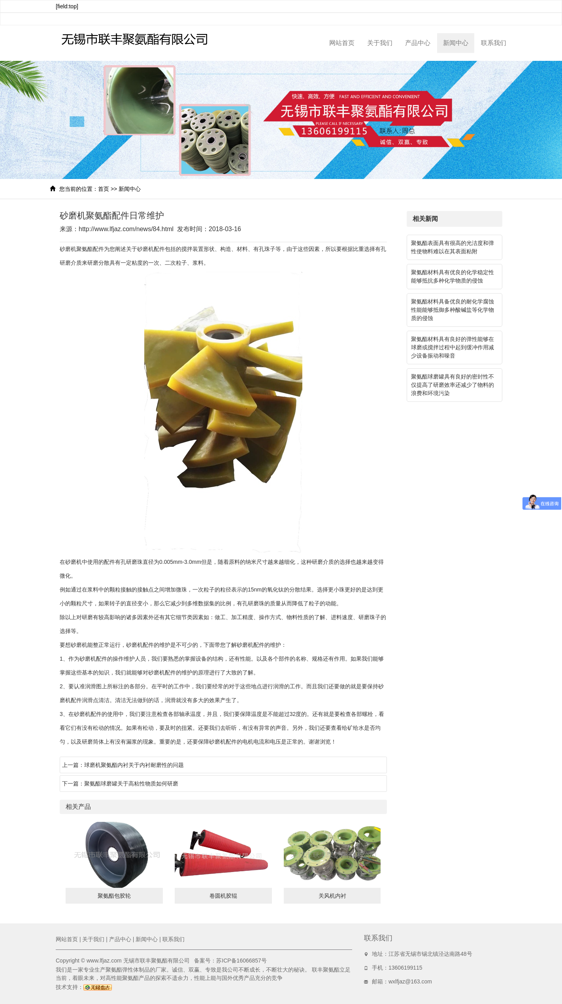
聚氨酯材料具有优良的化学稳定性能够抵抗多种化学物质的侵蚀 (452, 276)
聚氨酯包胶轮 (114, 896)
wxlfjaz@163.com (410, 981)
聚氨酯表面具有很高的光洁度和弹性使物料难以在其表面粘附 (452, 247)
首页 (103, 189)
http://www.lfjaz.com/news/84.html (126, 229)
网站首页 (342, 43)
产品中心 (417, 43)
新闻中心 (455, 43)
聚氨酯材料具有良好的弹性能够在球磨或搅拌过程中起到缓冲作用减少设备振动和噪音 (452, 347)
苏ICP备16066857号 (241, 960)
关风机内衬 (332, 896)
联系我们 (493, 43)
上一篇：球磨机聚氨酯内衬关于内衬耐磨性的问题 (123, 765)
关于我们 (379, 43)
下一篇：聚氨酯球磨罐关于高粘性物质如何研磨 (120, 783)
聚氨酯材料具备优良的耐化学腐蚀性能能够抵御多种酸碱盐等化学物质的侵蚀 (452, 309)
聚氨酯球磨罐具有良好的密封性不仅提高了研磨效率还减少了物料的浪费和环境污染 (452, 384)
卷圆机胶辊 (223, 896)
